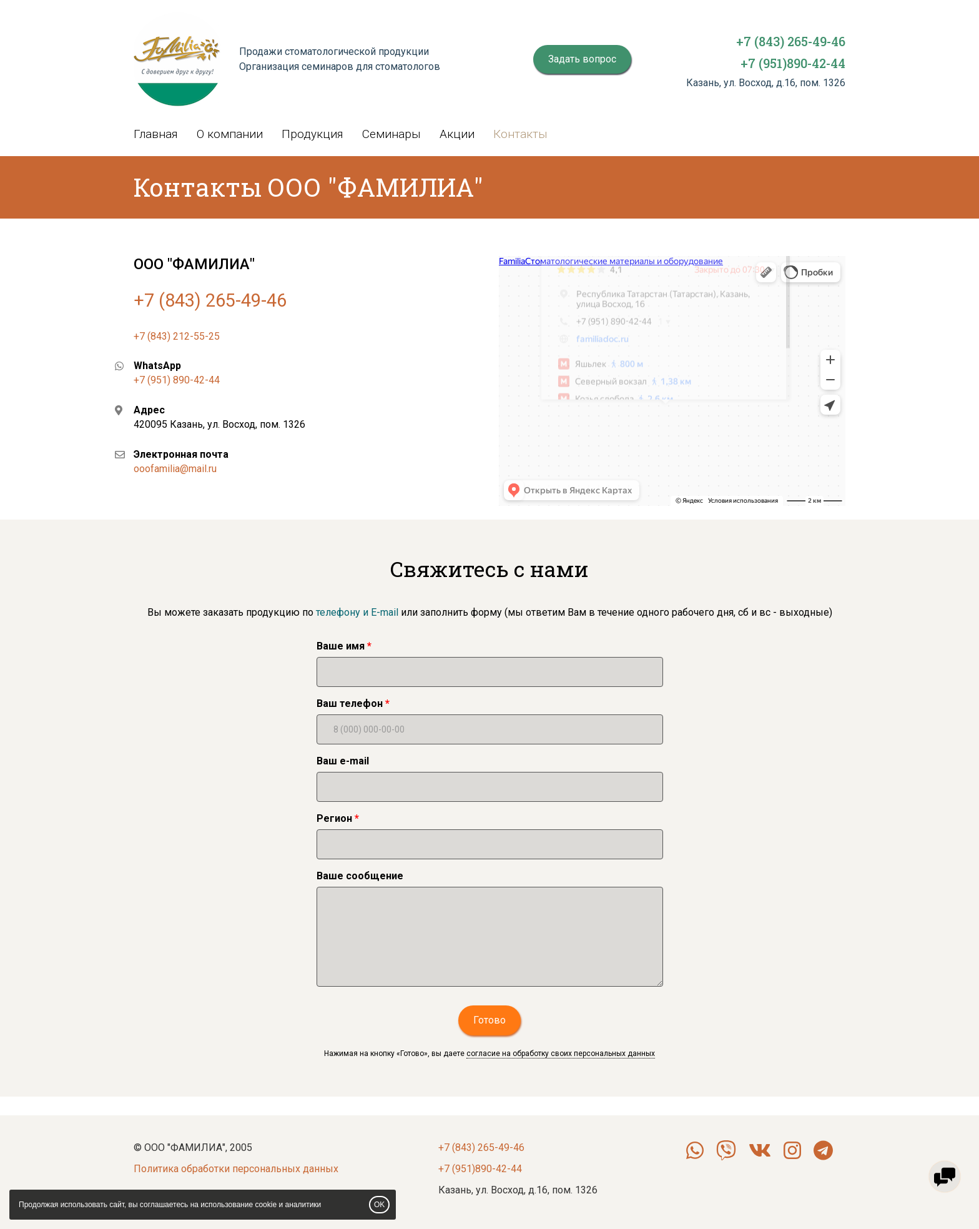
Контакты (520, 134)
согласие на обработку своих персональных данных (560, 1053)
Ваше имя (341, 646)
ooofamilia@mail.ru (175, 469)
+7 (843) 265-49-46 (790, 41)
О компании (230, 134)
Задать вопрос (582, 59)
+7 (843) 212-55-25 (177, 336)
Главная (156, 134)
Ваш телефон (350, 703)
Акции (457, 134)
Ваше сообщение (360, 876)
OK (379, 1204)
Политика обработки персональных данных (236, 1169)
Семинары (391, 134)
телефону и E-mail (355, 612)
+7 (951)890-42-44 (792, 63)
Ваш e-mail (343, 761)
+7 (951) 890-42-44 (177, 380)
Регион (334, 818)
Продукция (312, 134)
